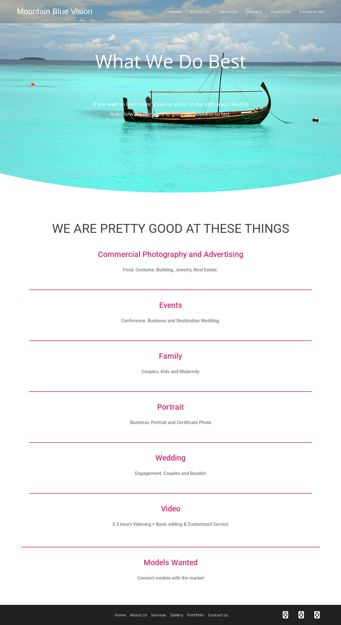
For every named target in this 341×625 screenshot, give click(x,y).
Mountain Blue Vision (55, 11)
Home (120, 615)
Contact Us (218, 615)
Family (170, 356)
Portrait (170, 407)
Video (170, 508)
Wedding (170, 458)
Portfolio (195, 615)
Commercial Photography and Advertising (170, 254)
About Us (138, 615)
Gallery (176, 615)
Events (170, 305)
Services (158, 615)
